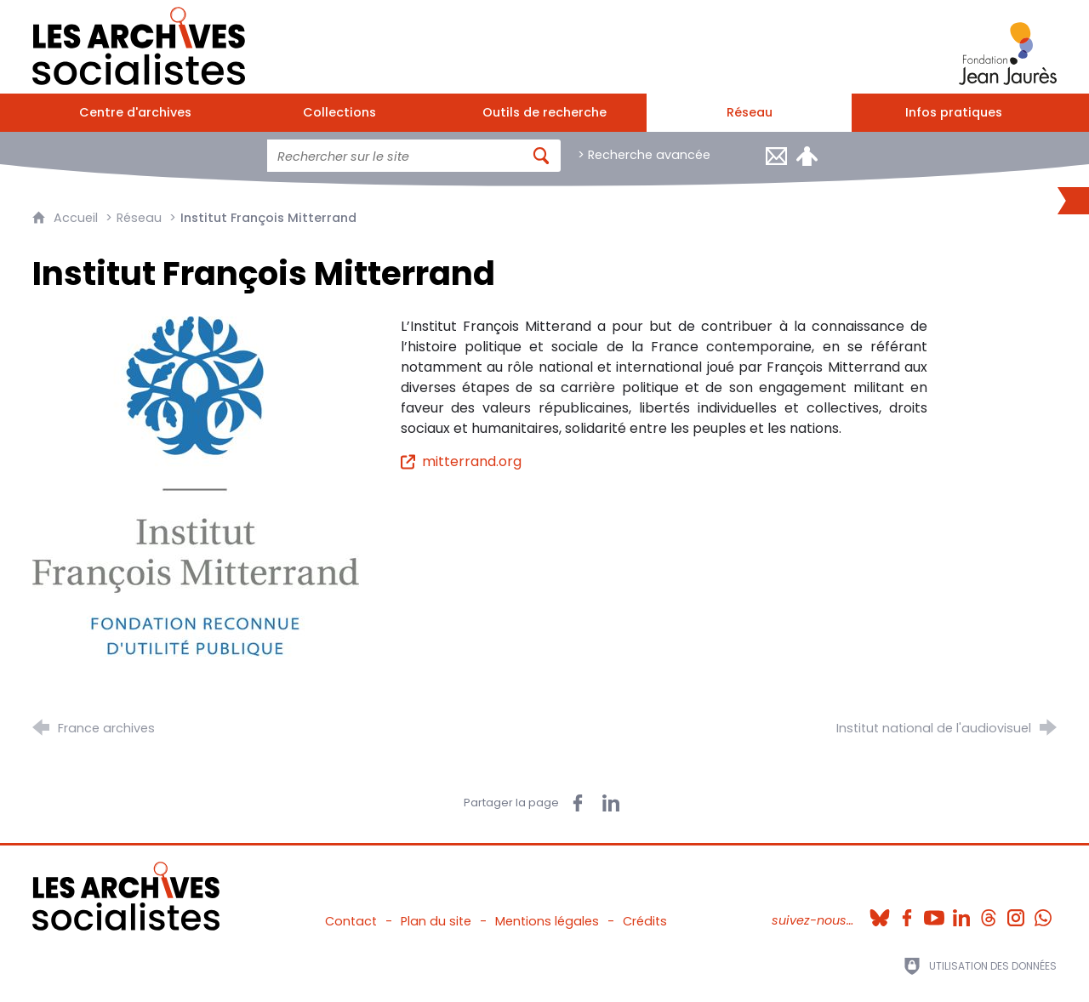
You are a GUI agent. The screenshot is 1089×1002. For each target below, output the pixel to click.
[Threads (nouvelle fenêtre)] (988, 912)
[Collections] (339, 113)
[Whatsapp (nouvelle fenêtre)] (1043, 912)
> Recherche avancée (644, 154)
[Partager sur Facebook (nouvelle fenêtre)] (577, 803)
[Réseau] (749, 113)
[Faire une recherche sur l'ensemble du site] (394, 155)
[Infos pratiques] (954, 113)
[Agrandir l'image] (195, 486)
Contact (351, 921)
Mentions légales (547, 921)
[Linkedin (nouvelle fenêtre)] (961, 912)
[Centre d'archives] (134, 113)
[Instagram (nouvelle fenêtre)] (1015, 912)
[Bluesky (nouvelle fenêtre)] (879, 912)
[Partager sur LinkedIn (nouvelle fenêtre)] (610, 803)
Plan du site (436, 921)
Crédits (645, 921)
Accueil (77, 217)
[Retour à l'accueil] (138, 42)
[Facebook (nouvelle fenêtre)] (907, 912)
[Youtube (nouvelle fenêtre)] (934, 912)
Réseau (139, 217)
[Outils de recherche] (544, 113)
